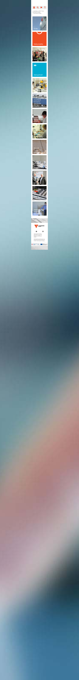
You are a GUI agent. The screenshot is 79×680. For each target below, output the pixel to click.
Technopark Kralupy (25, 13)
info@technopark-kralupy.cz (45, 91)
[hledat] (48, 5)
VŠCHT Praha (18, 13)
